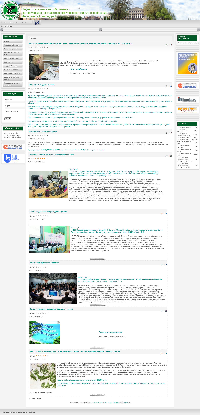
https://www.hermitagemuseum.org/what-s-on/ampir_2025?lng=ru (81, 380)
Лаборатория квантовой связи (43, 132)
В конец (125, 402)
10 (110, 402)
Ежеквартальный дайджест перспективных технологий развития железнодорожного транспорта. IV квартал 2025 (80, 43)
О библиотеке (26, 23)
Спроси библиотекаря (11, 58)
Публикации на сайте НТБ (11, 53)
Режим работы (15, 23)
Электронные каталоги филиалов (12, 84)
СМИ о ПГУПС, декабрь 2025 (41, 85)
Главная (7, 41)
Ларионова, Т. (83, 277)
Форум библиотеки (10, 66)
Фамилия (8, 100)
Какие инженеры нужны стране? (44, 263)
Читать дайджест (78, 69)
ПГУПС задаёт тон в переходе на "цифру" (48, 211)
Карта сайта (8, 62)
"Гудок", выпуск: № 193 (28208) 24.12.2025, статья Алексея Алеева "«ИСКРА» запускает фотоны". (66, 150)
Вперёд (116, 402)
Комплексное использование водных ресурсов (51, 309)
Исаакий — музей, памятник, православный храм (51, 155)
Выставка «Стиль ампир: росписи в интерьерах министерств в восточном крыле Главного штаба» (75, 351)
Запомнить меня (11, 112)
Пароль (8, 106)
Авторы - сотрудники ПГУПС (11, 78)
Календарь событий (11, 69)
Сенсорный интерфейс (12, 73)
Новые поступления (11, 49)
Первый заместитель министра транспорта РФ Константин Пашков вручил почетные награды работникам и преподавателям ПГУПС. (81, 118)
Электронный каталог (11, 45)
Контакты (4, 23)
